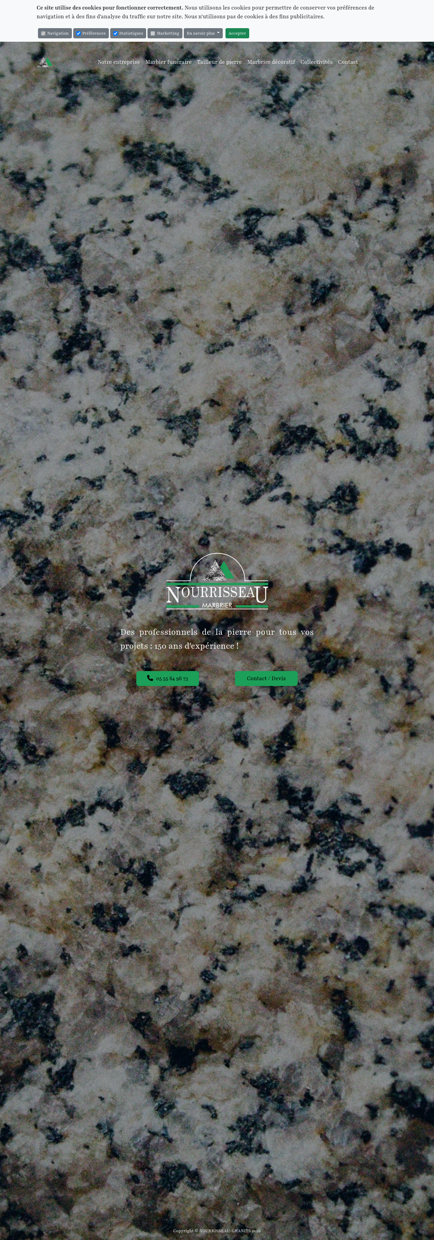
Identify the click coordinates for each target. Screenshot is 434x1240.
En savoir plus (201, 33)
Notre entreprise (119, 62)
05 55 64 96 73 (167, 678)
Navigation (55, 33)
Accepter (237, 33)
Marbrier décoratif (271, 62)
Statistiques (128, 33)
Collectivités (316, 62)
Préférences (91, 33)
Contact (348, 62)
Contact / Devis (266, 678)
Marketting (165, 33)
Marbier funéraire (168, 62)
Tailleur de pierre (219, 62)
